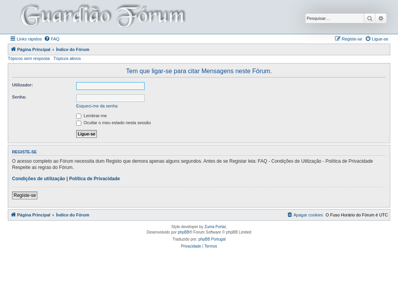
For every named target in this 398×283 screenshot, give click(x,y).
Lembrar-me (91, 115)
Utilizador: (22, 85)
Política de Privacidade (94, 178)
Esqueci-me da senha (96, 106)
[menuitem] (51, 39)
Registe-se (25, 195)
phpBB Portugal (211, 239)
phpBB (183, 232)
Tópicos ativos (67, 58)
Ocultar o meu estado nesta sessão (113, 122)
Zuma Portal (214, 227)
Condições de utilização (38, 178)
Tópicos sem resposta (29, 58)
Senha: (19, 97)
